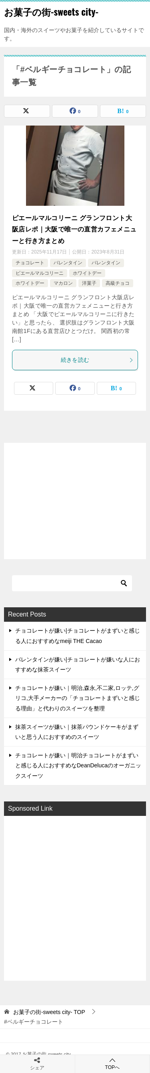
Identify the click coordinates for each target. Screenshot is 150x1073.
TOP (49, 1012)
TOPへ (112, 1063)
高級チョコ (118, 283)
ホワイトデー (87, 273)
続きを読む (97, 360)
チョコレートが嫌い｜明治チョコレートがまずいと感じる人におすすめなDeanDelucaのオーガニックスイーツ (78, 765)
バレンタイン (68, 263)
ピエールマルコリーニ (40, 273)
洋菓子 (89, 283)
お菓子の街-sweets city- (51, 11)
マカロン (63, 283)
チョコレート (30, 263)
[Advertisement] (75, 897)
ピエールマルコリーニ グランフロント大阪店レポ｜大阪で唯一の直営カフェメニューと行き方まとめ (74, 230)
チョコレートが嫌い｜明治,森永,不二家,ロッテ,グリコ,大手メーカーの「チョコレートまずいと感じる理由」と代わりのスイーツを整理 (77, 698)
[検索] (72, 583)
